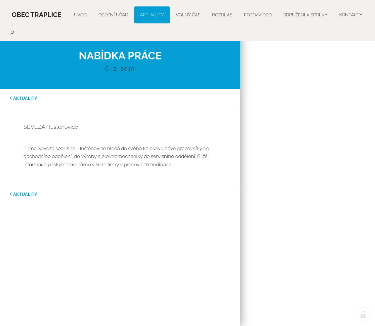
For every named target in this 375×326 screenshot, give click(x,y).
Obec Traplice (36, 14)
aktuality (25, 98)
